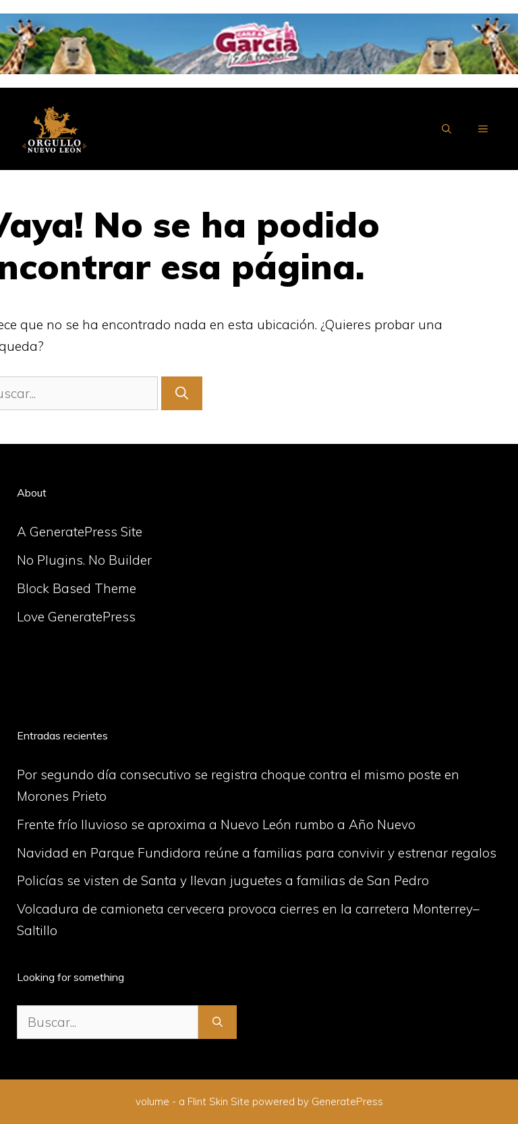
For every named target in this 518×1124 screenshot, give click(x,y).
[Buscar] (181, 393)
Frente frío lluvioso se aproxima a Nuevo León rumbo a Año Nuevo (216, 824)
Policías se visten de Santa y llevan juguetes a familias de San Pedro (223, 880)
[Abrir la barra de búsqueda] (446, 129)
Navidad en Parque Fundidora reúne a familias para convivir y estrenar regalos (256, 853)
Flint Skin (208, 1101)
